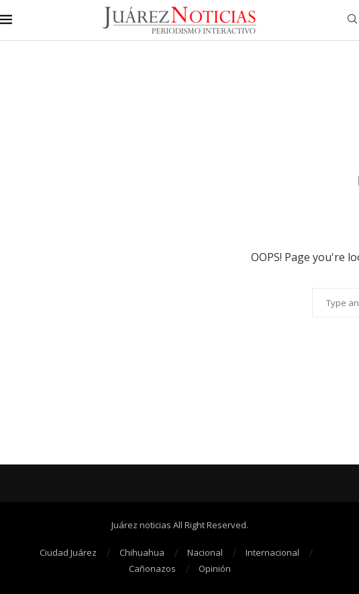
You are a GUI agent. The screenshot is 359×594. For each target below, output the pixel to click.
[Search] (352, 20)
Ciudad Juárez (68, 552)
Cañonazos (152, 568)
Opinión (215, 568)
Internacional (272, 552)
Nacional (205, 552)
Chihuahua (141, 552)
